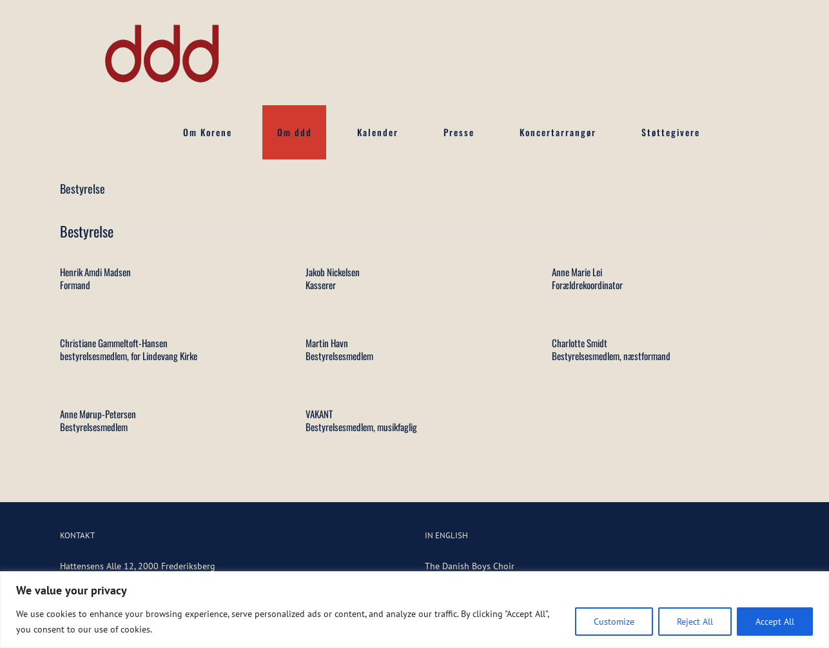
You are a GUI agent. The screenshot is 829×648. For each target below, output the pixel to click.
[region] (414, 609)
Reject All (695, 621)
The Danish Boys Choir (469, 566)
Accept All (775, 621)
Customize (614, 621)
